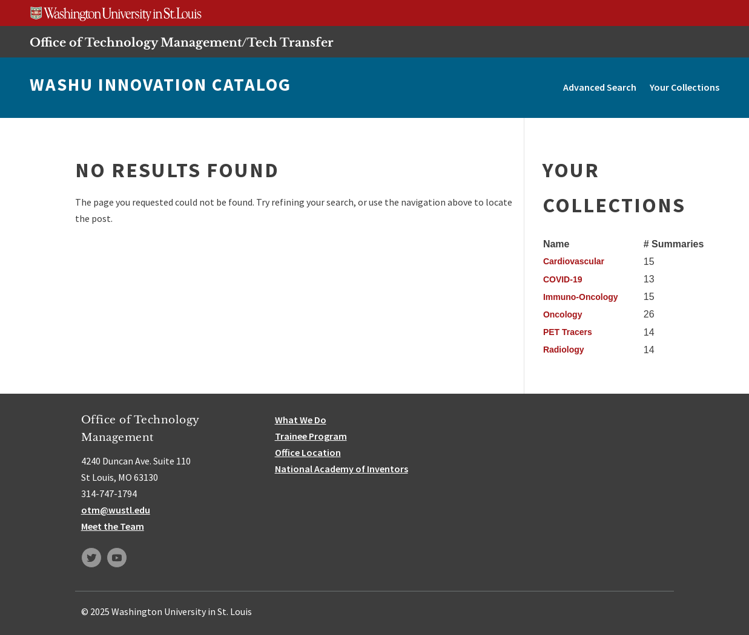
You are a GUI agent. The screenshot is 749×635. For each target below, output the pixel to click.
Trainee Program (311, 436)
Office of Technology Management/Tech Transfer (182, 42)
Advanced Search (599, 87)
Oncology (562, 314)
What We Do (300, 420)
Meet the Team (112, 526)
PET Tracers (567, 332)
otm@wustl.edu (115, 510)
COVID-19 (562, 279)
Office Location (308, 452)
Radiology (563, 349)
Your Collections (684, 87)
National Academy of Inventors (341, 469)
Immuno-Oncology (580, 297)
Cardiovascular (573, 261)
